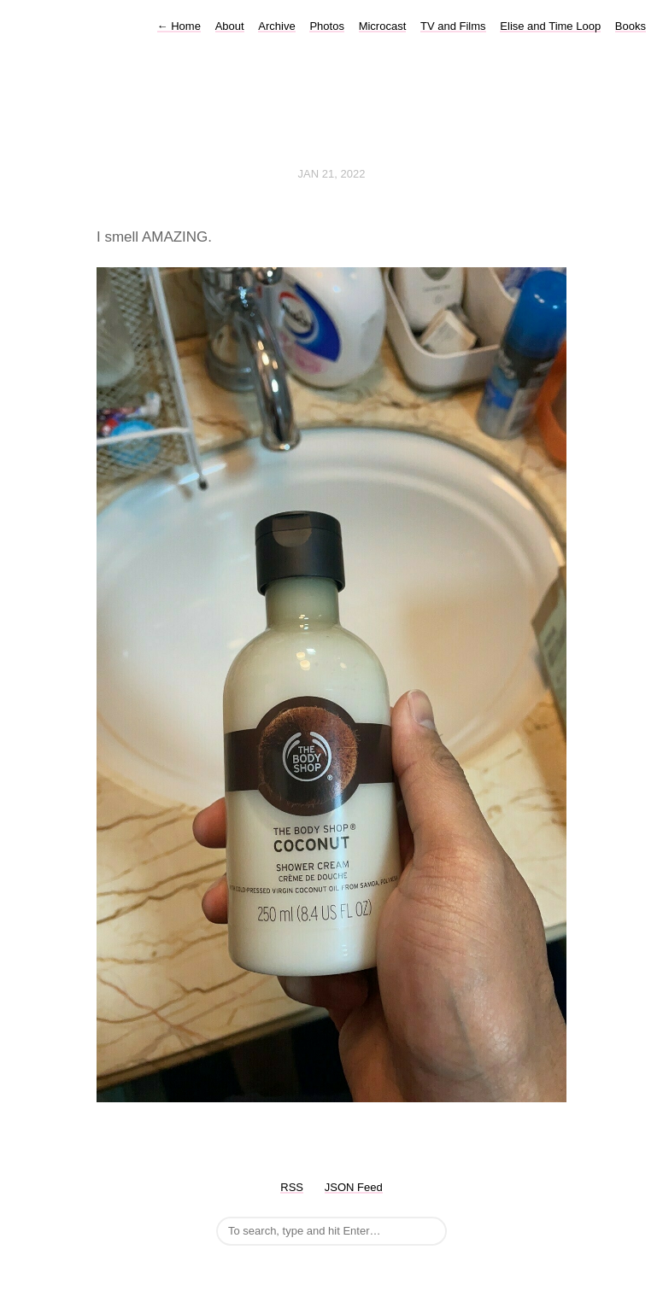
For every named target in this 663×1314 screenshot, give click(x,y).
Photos (326, 26)
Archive (276, 26)
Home (179, 26)
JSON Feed (354, 1187)
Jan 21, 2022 (332, 173)
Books (630, 26)
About (229, 26)
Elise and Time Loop (550, 26)
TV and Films (453, 26)
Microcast (383, 26)
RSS (291, 1187)
